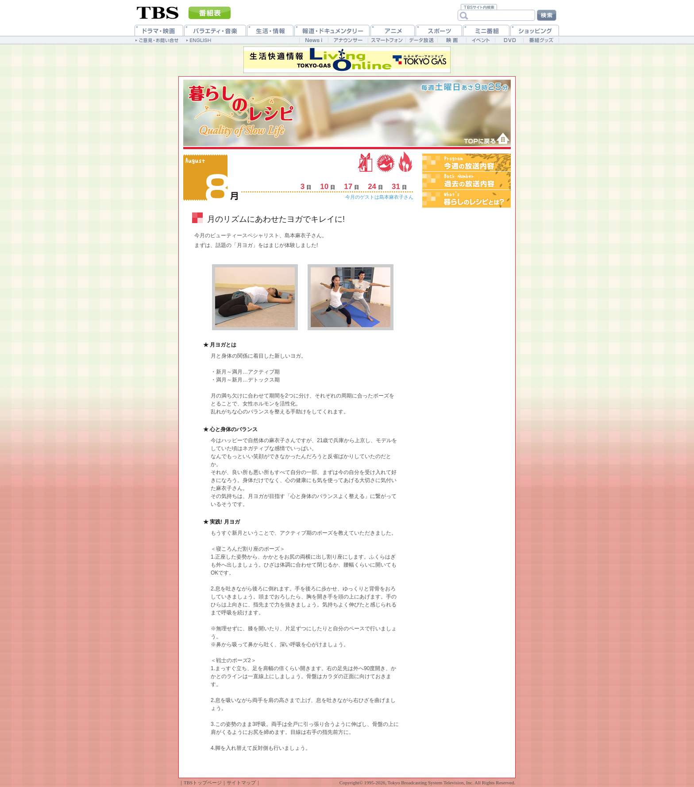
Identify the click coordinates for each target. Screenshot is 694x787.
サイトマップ (241, 782)
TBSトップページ (203, 782)
